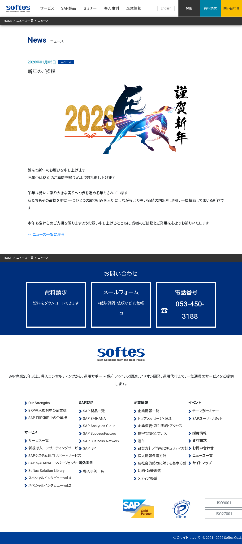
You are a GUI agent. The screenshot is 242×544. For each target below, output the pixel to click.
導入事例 (111, 8)
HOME (8, 20)
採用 (189, 8)
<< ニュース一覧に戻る (46, 234)
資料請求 (210, 8)
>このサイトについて (186, 538)
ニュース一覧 (25, 20)
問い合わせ (231, 8)
